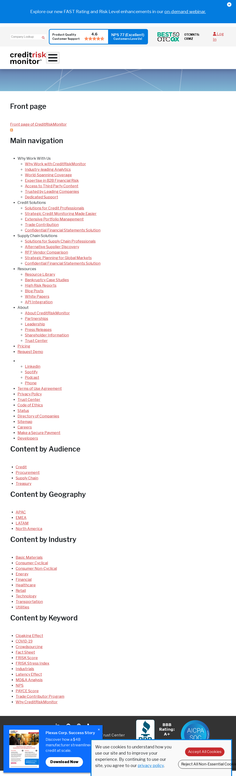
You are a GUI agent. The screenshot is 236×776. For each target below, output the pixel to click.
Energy (22, 579)
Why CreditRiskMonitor (37, 707)
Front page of (38, 129)
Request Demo (215, 59)
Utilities (22, 612)
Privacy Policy (30, 399)
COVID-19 (24, 646)
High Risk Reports (40, 291)
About (178, 59)
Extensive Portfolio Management (54, 224)
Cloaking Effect (29, 641)
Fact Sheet (25, 657)
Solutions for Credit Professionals (54, 213)
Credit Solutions (93, 59)
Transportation (29, 607)
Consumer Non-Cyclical (36, 573)
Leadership (35, 329)
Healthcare (26, 590)
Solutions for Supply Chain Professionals (60, 246)
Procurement (28, 477)
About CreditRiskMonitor (47, 318)
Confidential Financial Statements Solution (62, 235)
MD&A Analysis (29, 685)
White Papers (37, 302)
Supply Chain (27, 483)
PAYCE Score (27, 696)
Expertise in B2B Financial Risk (52, 186)
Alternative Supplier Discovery (52, 252)
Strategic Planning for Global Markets (58, 263)
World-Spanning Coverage (48, 180)
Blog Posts (34, 296)
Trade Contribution (42, 230)
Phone (31, 388)
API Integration (39, 307)
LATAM (22, 528)
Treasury (23, 488)
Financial (24, 584)
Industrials (25, 674)
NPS (20, 691)
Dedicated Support (41, 202)
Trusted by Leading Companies (52, 197)
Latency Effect (29, 680)
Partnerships (36, 324)
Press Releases (38, 335)
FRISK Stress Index (32, 668)
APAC (21, 517)
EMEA (21, 523)
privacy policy (151, 765)
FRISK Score (27, 663)
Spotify (31, 377)
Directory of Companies (38, 421)
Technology (26, 601)
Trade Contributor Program (40, 702)
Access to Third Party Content (51, 191)
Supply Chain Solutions (121, 61)
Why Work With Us (61, 59)
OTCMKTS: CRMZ (191, 37)
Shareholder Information (47, 340)
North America (29, 534)
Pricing (196, 59)
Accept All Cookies (204, 752)
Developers (28, 443)
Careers (25, 432)
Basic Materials (29, 562)
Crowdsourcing (29, 652)
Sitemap (25, 427)
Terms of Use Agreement (40, 394)
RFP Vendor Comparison (46, 257)
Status (23, 416)
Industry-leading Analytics (48, 175)
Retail (21, 596)
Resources (159, 59)
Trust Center (36, 346)
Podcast (32, 383)
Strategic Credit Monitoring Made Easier (61, 219)
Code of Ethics (30, 410)
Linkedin (32, 372)
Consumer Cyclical (32, 568)
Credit (21, 472)
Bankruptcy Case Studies (47, 285)
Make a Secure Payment (39, 438)
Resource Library (40, 280)
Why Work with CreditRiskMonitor (55, 169)
